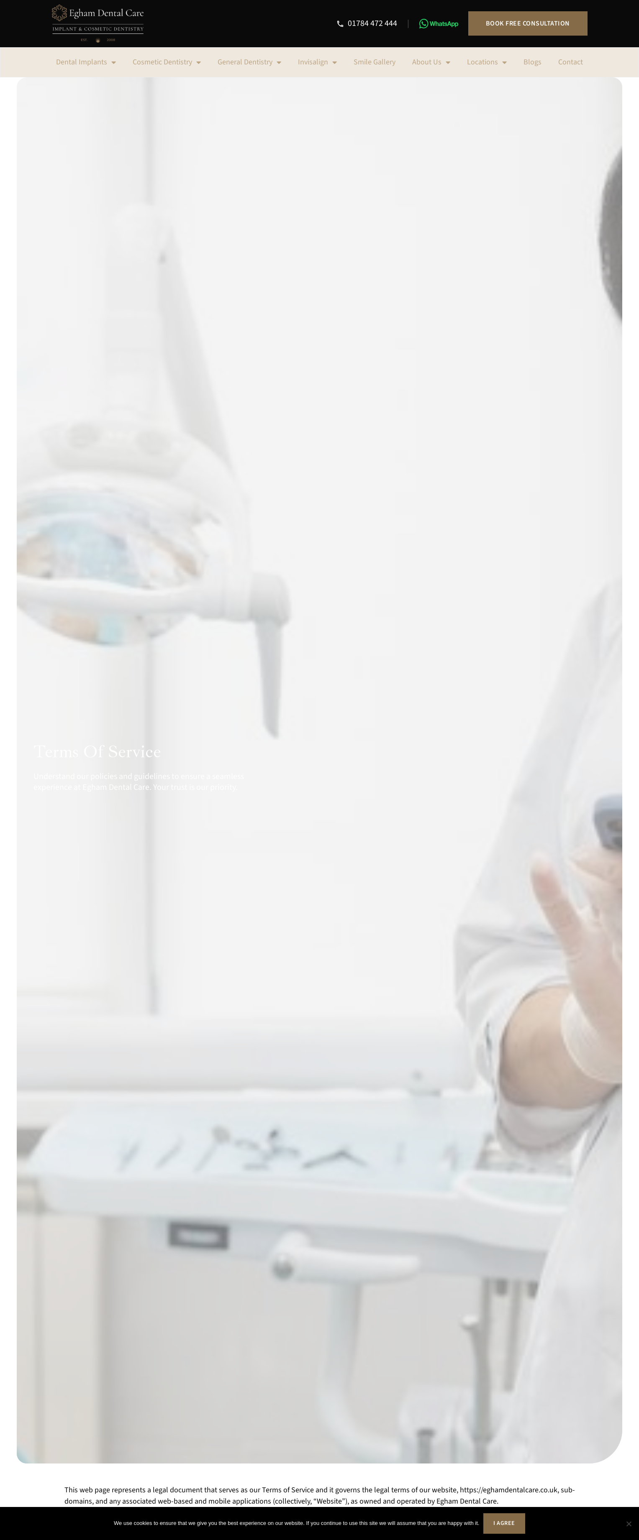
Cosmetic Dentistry (167, 62)
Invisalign (317, 62)
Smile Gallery (374, 62)
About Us (431, 62)
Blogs (532, 62)
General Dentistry (249, 62)
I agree (504, 1523)
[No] (628, 1524)
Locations (487, 62)
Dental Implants (86, 62)
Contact (570, 62)
